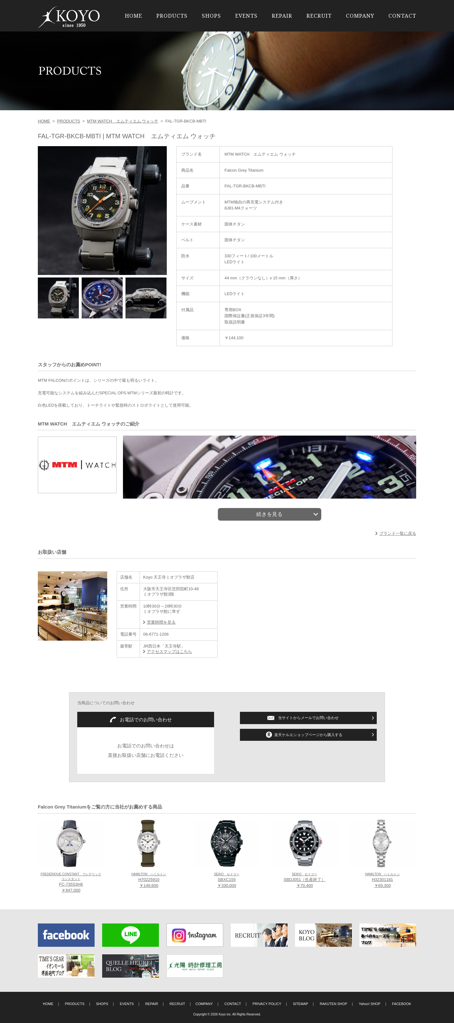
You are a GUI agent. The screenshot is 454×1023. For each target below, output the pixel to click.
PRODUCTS (172, 15)
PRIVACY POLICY (267, 1004)
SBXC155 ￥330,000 (227, 881)
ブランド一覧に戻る (397, 533)
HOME (133, 15)
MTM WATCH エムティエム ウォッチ (122, 121)
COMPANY (360, 15)
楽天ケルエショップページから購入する (308, 735)
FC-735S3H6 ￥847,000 (71, 883)
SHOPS (211, 15)
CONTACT (402, 15)
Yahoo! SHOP (370, 1004)
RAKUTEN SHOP (333, 1004)
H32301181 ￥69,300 (382, 881)
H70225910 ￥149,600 (148, 881)
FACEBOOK (401, 1004)
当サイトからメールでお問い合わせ (308, 718)
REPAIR (282, 15)
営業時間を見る (161, 622)
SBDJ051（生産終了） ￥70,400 (305, 881)
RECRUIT (319, 15)
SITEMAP (300, 1004)
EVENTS (246, 15)
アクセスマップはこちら (169, 651)
